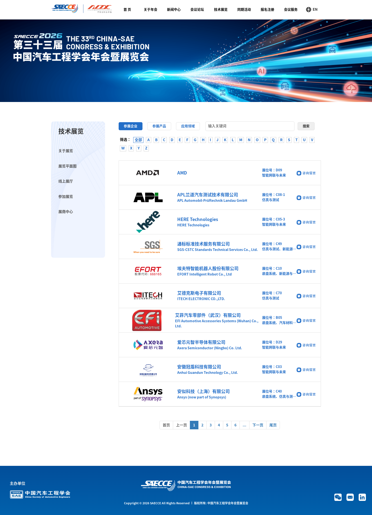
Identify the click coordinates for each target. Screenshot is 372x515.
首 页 (127, 9)
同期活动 (244, 9)
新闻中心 (174, 9)
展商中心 (65, 211)
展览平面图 (67, 166)
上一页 (181, 425)
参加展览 (65, 196)
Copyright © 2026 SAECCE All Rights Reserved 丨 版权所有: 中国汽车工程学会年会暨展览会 (186, 503)
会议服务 (291, 9)
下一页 (257, 425)
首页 (166, 425)
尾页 (273, 425)
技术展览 (221, 9)
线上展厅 (65, 181)
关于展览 (65, 151)
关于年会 (150, 9)
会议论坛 (197, 9)
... (244, 425)
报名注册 (267, 9)
